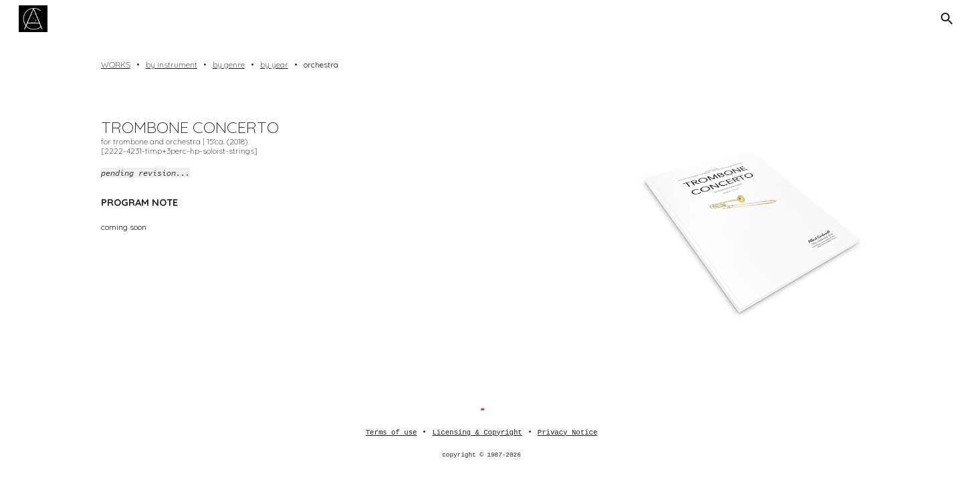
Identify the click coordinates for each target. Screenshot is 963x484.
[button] (947, 19)
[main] (481, 64)
